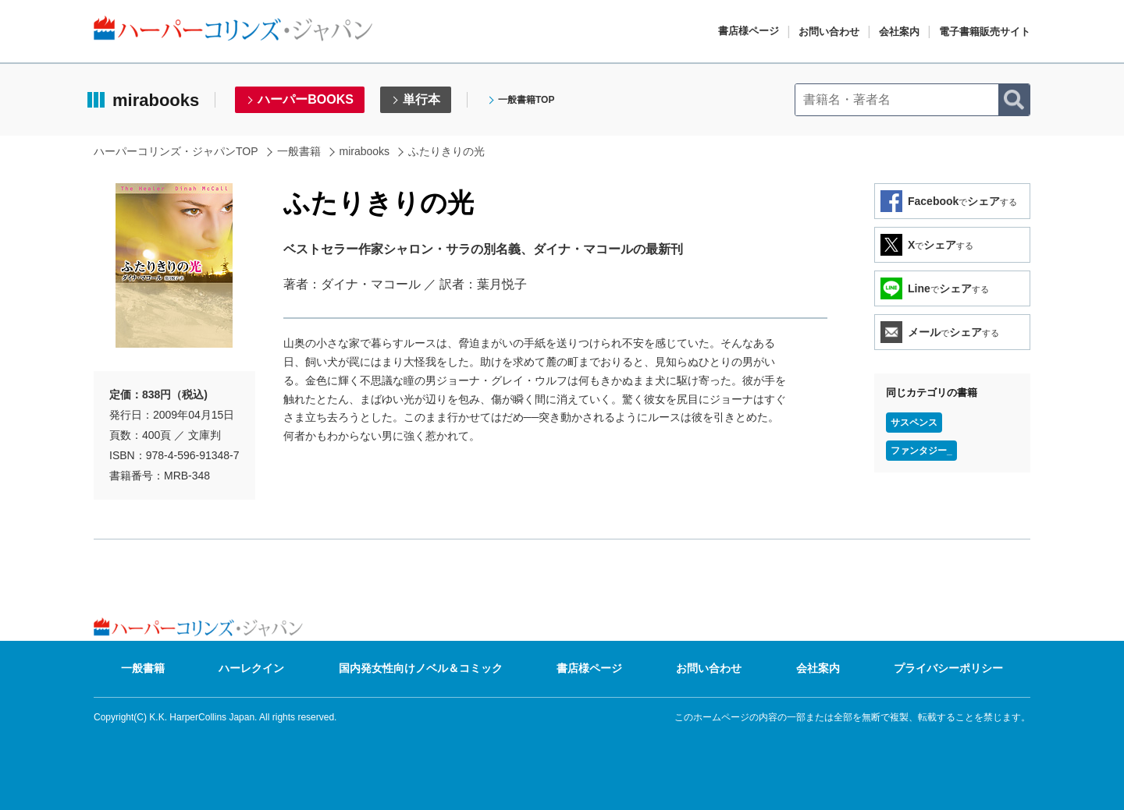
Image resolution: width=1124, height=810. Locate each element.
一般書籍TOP (526, 99)
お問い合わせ (829, 31)
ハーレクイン (251, 668)
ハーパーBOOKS (306, 99)
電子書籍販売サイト (984, 31)
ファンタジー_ (921, 450)
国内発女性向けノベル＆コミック (421, 668)
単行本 (421, 99)
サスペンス (914, 422)
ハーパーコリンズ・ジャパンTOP (176, 151)
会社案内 (899, 31)
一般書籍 (299, 151)
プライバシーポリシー (948, 668)
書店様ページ (748, 31)
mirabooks (365, 151)
